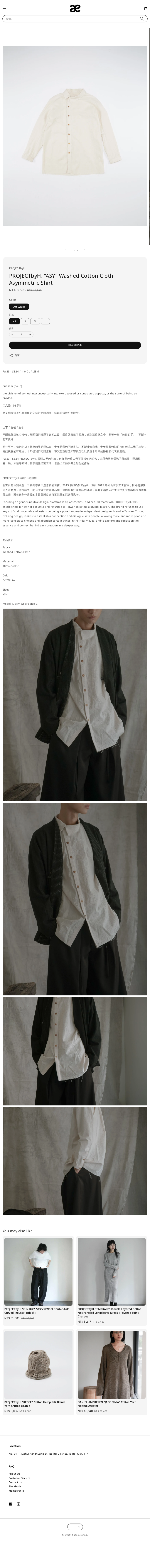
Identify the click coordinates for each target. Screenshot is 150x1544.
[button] (4, 8)
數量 (11, 328)
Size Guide (15, 1486)
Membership (16, 1490)
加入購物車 (75, 345)
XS (14, 321)
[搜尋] (141, 18)
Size (12, 314)
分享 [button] (14, 355)
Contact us (15, 1482)
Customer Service (19, 1478)
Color (12, 300)
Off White (19, 306)
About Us (14, 1473)
